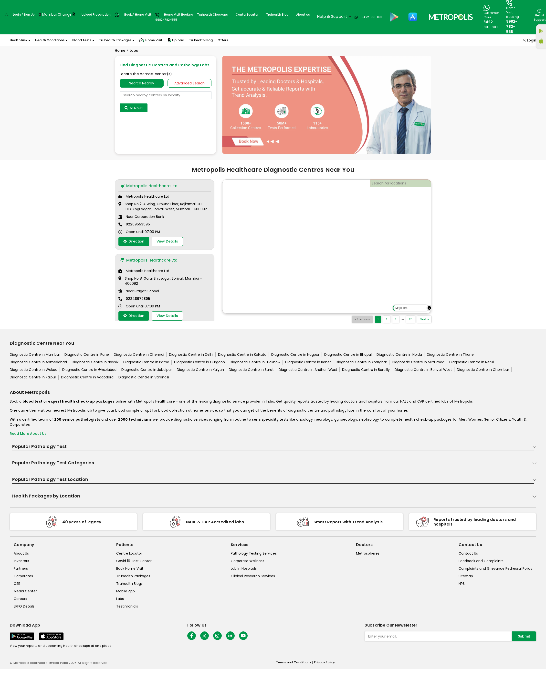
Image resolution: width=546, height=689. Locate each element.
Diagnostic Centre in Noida (399, 354)
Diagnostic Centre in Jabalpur (146, 369)
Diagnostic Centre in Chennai (139, 354)
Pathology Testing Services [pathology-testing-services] (254, 553)
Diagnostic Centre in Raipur (33, 377)
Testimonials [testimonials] (127, 606)
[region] (326, 246)
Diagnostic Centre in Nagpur (295, 354)
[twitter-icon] (204, 635)
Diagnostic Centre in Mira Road (418, 362)
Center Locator (247, 14)
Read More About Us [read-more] (28, 433)
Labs (134, 50)
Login (531, 40)
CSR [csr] (17, 583)
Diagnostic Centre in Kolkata (242, 354)
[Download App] (22, 636)
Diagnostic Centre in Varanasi (143, 377)
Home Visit (150, 40)
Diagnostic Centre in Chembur (483, 369)
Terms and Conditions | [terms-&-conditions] (295, 662)
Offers (223, 40)
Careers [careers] (20, 598)
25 (410, 319)
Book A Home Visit (137, 14)
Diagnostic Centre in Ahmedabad (38, 362)
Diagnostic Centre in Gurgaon (199, 362)
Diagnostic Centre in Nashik (95, 362)
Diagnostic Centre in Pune (86, 354)
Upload (175, 40)
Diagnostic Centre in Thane (450, 354)
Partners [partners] (21, 568)
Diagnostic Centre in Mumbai (35, 354)
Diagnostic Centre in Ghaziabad (89, 369)
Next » (424, 319)
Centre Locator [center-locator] (129, 553)
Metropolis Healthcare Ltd (149, 186)
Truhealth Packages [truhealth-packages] (133, 576)
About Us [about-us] (21, 553)
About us (303, 14)
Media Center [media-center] (25, 591)
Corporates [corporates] (23, 576)
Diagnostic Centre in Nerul (471, 362)
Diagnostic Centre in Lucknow (255, 362)
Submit (524, 636)
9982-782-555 (511, 26)
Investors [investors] (21, 560)
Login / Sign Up (24, 14)
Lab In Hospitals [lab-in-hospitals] (244, 568)
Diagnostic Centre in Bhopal (348, 354)
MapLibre (401, 308)
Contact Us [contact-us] (468, 553)
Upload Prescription (96, 14)
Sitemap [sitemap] (466, 576)
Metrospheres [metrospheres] (367, 553)
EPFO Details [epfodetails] (24, 606)
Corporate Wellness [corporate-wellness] (247, 560)
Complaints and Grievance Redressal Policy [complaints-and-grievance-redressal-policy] (495, 568)
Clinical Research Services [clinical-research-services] (253, 576)
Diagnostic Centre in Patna (146, 362)
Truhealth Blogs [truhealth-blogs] (129, 583)
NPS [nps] (462, 583)
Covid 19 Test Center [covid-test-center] (134, 560)
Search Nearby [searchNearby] (141, 83)
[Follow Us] (191, 635)
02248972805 (138, 298)
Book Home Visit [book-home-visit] (129, 568)
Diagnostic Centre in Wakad (33, 369)
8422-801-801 (372, 17)
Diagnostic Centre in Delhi (191, 354)
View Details (167, 241)
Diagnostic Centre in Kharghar (361, 362)
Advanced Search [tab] (189, 83)
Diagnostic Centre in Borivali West (423, 369)
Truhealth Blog (277, 14)
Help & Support (540, 17)
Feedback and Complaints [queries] (481, 560)
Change (65, 14)
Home (120, 50)
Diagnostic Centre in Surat (251, 369)
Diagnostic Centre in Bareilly (366, 369)
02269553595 (138, 224)
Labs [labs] (120, 598)
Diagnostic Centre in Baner (308, 362)
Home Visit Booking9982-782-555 (174, 17)
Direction (133, 241)
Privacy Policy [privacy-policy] (324, 662)
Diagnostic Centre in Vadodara (87, 377)
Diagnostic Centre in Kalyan (200, 369)
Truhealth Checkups (212, 14)
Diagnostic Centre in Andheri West (308, 369)
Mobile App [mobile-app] (125, 591)
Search (134, 107)
